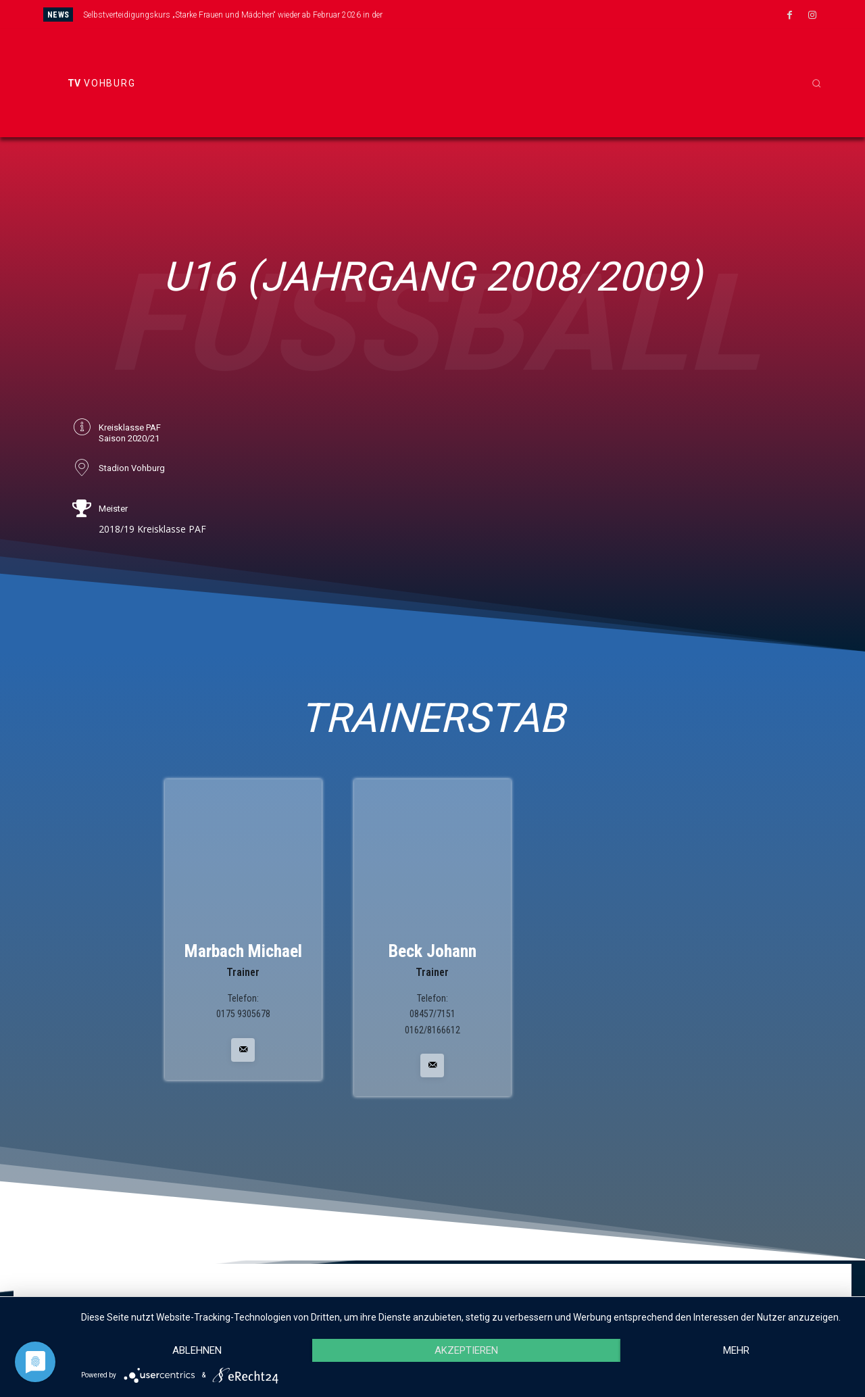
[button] (816, 83)
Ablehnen (197, 1350)
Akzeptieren (466, 1350)
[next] (491, 14)
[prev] (469, 14)
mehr (736, 1350)
